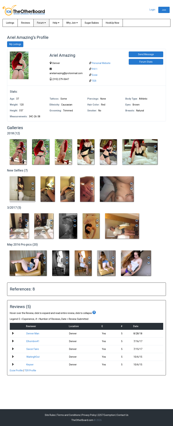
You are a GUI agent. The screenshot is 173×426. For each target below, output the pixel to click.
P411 (94, 69)
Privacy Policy (89, 415)
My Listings (15, 44)
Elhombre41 (32, 341)
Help (56, 22)
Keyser (30, 364)
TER (94, 80)
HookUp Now (112, 22)
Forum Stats (146, 61)
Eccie (94, 75)
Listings (10, 22)
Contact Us (122, 415)
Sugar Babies (92, 22)
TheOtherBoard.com (82, 420)
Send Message (146, 54)
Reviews (25, 22)
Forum (41, 22)
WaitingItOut (33, 356)
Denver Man (32, 333)
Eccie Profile (16, 370)
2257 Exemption (106, 415)
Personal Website (101, 63)
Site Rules (50, 415)
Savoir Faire (32, 349)
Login (152, 9)
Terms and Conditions (68, 415)
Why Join (72, 22)
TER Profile (30, 370)
